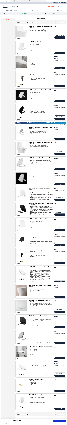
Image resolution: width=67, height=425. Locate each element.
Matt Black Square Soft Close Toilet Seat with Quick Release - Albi (41, 203)
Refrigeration (7, 10)
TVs (39, 10)
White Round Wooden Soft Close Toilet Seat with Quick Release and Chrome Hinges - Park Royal (40, 267)
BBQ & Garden (53, 10)
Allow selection (59, 418)
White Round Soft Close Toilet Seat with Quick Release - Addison (40, 56)
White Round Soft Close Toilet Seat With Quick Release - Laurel (40, 285)
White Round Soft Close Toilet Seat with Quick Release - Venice (40, 346)
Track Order (62, 6)
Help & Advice (65, 10)
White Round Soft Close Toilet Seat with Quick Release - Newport (41, 26)
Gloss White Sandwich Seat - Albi (35, 41)
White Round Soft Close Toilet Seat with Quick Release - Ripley (40, 157)
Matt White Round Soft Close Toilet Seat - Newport (38, 394)
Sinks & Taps (33, 10)
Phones (37, 10)
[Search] (51, 6)
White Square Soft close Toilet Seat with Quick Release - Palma (40, 89)
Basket (65, 6)
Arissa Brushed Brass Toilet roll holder (36, 379)
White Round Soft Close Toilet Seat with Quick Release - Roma (40, 188)
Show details (49, 423)
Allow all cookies (59, 415)
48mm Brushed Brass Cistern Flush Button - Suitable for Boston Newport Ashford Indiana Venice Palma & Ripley (40, 73)
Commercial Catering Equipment (46, 10)
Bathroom (57, 10)
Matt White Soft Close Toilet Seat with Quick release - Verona (40, 300)
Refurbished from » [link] (60, 35)
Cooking (2, 10)
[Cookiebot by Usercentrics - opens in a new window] (6, 423)
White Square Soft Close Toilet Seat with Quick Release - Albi (40, 218)
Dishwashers (15, 10)
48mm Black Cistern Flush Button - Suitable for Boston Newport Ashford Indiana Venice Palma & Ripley (40, 250)
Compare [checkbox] (18, 38)
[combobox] (32, 6)
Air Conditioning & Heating (22, 10)
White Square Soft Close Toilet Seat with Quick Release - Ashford (40, 127)
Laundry (11, 10)
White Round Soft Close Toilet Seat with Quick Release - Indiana (40, 142)
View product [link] (60, 37)
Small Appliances (28, 10)
